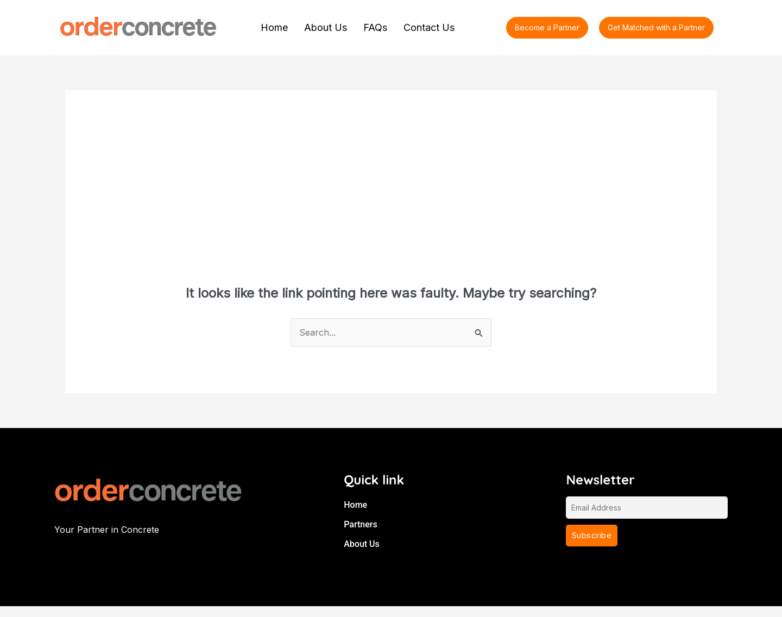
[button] (656, 28)
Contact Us (429, 27)
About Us (325, 27)
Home (274, 27)
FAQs (375, 27)
